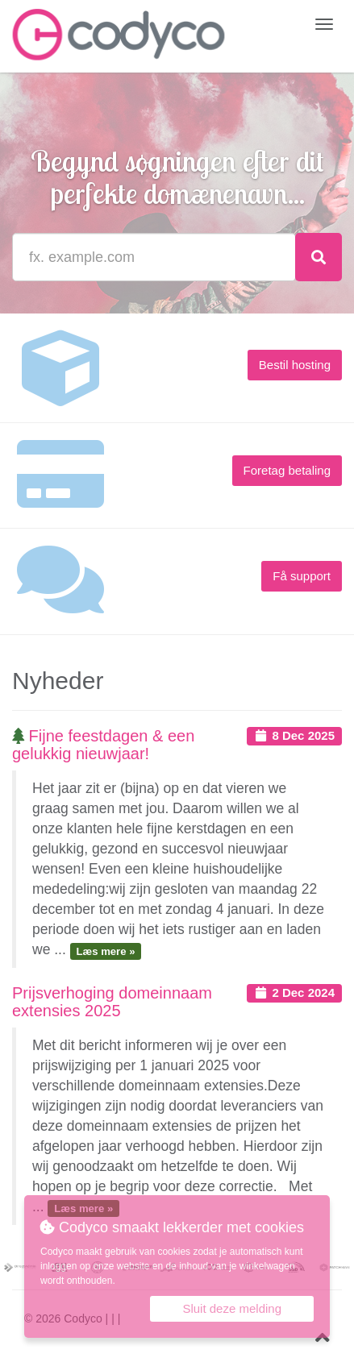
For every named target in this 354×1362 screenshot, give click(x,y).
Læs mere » (106, 951)
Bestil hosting (295, 365)
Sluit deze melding (231, 1308)
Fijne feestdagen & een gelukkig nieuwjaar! (103, 744)
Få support (302, 576)
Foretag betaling (287, 470)
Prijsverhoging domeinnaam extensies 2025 (112, 1001)
